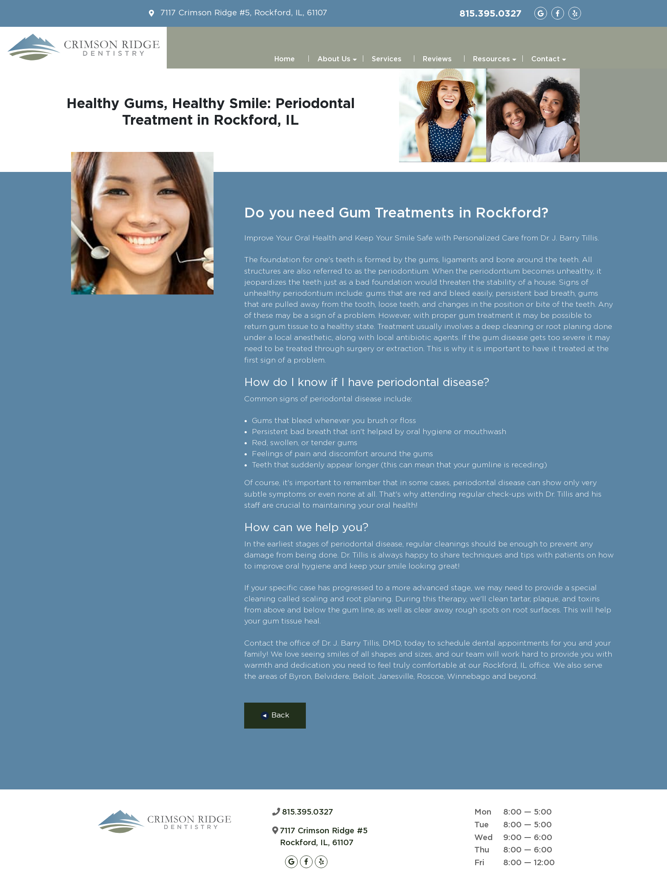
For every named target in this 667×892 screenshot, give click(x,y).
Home (284, 59)
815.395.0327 (490, 13)
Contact (548, 62)
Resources (494, 62)
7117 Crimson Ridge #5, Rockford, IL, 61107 (243, 13)
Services (387, 59)
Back (275, 716)
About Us (337, 62)
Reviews (437, 59)
